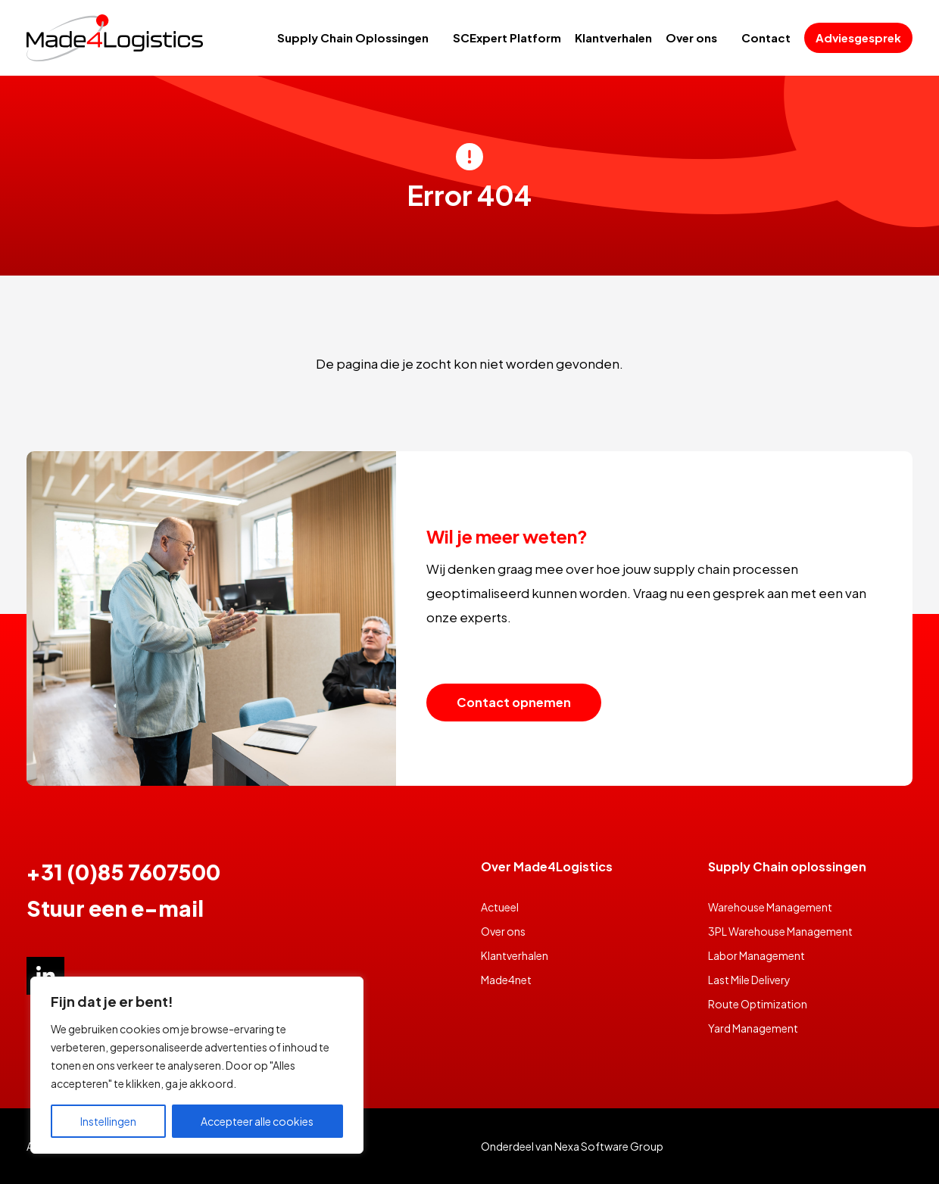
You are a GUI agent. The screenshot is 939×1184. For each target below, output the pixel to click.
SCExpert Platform (507, 37)
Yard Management (753, 1028)
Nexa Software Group (608, 1146)
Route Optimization (757, 1004)
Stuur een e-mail (115, 908)
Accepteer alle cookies (257, 1121)
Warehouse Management (770, 907)
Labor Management (756, 955)
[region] (196, 1065)
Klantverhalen (613, 37)
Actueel (500, 907)
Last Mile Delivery (749, 979)
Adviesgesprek (858, 37)
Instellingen (108, 1121)
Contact (766, 37)
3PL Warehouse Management (780, 931)
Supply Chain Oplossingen (353, 37)
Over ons (691, 37)
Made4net (506, 979)
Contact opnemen (514, 702)
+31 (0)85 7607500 (123, 871)
